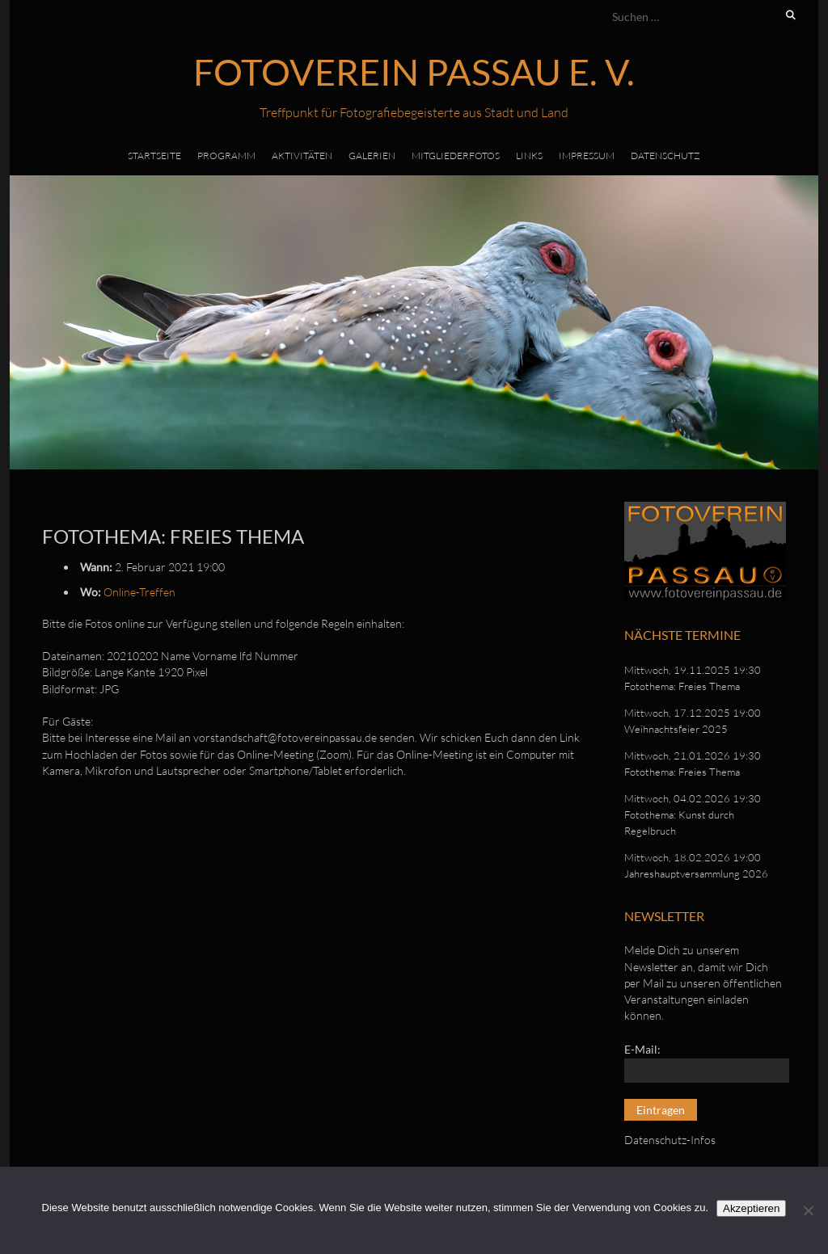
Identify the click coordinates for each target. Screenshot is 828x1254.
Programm (226, 155)
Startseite (154, 155)
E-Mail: (642, 1049)
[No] (808, 1210)
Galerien (372, 155)
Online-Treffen (139, 592)
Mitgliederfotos (456, 155)
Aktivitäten (302, 155)
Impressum (587, 155)
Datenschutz (665, 155)
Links (529, 155)
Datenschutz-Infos (670, 1140)
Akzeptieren (751, 1208)
